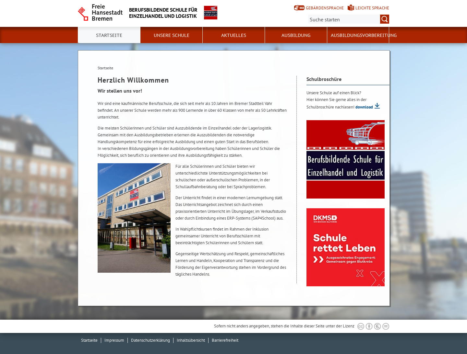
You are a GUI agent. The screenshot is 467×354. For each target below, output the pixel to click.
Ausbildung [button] (295, 35)
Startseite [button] (109, 35)
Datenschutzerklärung (150, 340)
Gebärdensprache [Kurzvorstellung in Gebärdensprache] (325, 8)
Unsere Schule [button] (171, 35)
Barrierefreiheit (225, 340)
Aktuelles (233, 35)
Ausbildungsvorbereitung (364, 35)
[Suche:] (348, 19)
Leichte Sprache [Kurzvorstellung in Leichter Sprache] (372, 8)
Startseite (89, 340)
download (364, 107)
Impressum (114, 340)
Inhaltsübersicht (191, 340)
